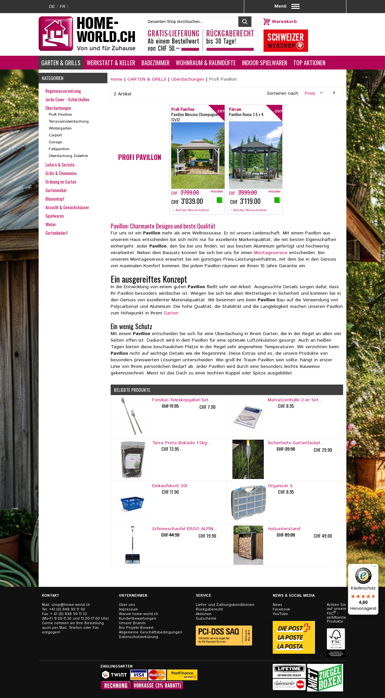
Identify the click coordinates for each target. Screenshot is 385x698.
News (277, 605)
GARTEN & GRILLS (146, 79)
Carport (55, 135)
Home (116, 79)
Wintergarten (60, 128)
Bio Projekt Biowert (136, 627)
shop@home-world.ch (70, 605)
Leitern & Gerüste (60, 164)
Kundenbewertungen (137, 618)
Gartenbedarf (57, 232)
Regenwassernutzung (63, 91)
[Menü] (374, 568)
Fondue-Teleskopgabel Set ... (183, 400)
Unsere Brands (132, 623)
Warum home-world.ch (138, 614)
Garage (55, 142)
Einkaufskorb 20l (169, 486)
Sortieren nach (282, 93)
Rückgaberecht (209, 609)
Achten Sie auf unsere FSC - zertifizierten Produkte (336, 613)
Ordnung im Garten (61, 181)
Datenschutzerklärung (138, 637)
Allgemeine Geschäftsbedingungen (150, 632)
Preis (310, 93)
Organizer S (280, 486)
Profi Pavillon (60, 114)
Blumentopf (55, 198)
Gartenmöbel (56, 190)
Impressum (128, 609)
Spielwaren (55, 215)
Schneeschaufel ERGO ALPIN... (184, 529)
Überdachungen (187, 79)
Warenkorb (284, 21)
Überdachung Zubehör (68, 156)
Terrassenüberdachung (69, 121)
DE (52, 6)
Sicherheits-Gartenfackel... (296, 443)
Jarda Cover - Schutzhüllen (67, 99)
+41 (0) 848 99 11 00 (67, 609)
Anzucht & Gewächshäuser (67, 207)
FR (62, 6)
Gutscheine (206, 618)
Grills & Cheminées (61, 173)
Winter (51, 224)
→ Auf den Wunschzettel (190, 210)
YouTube (280, 614)
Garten (171, 313)
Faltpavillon (59, 149)
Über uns (127, 605)
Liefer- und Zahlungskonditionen (225, 605)
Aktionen (203, 614)
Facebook (281, 609)
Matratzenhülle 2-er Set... (295, 400)
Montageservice (270, 252)
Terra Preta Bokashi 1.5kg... (181, 443)
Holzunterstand (284, 529)
